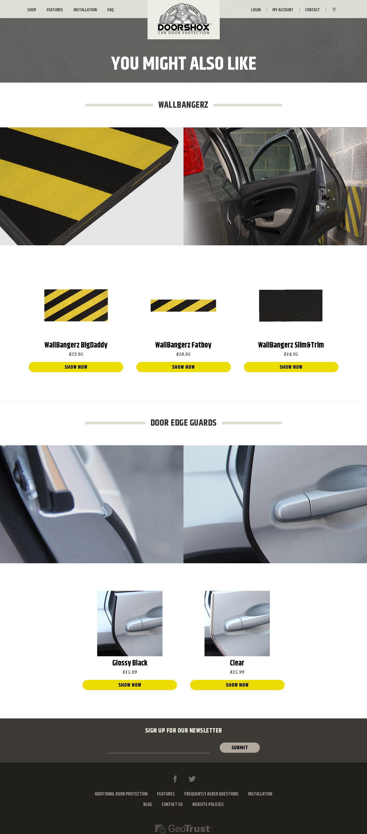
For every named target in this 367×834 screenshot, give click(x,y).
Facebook (175, 779)
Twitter (192, 779)
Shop (31, 10)
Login (256, 10)
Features (55, 10)
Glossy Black (129, 664)
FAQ (110, 10)
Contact (312, 10)
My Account (282, 10)
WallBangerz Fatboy (183, 346)
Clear (237, 664)
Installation (85, 10)
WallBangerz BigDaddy (76, 346)
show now (76, 367)
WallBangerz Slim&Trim (291, 346)
